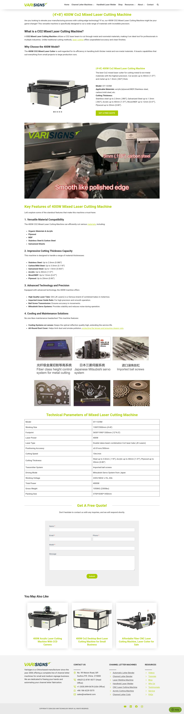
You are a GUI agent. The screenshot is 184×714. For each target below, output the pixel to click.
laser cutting (78, 39)
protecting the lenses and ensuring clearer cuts (102, 328)
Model (52, 545)
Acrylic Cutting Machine (123, 691)
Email (52, 535)
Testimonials (154, 687)
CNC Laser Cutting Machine (125, 687)
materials (91, 224)
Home (66, 5)
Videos (151, 673)
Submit (92, 576)
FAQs (150, 694)
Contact (150, 5)
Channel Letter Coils (122, 694)
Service (151, 691)
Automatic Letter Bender (123, 673)
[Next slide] (86, 89)
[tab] (54, 111)
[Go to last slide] (29, 89)
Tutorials (152, 676)
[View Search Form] (158, 5)
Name (52, 526)
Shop (120, 5)
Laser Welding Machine (123, 680)
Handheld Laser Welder (106, 5)
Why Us (151, 683)
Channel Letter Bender (122, 676)
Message (52, 554)
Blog (150, 680)
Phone (96, 535)
